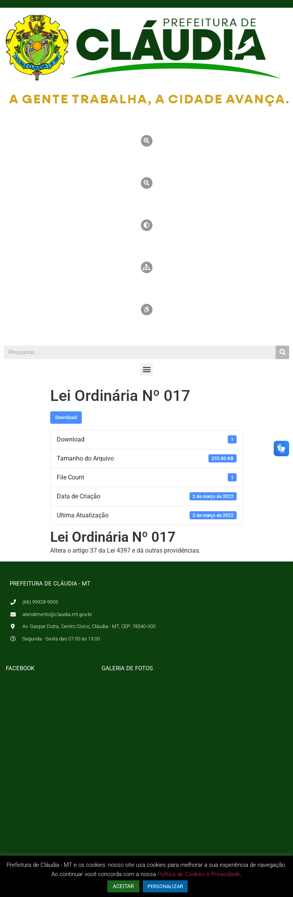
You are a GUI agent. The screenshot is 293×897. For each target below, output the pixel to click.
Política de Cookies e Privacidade (199, 874)
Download (66, 417)
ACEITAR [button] (123, 886)
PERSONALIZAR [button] (165, 886)
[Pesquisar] (282, 352)
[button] (146, 369)
